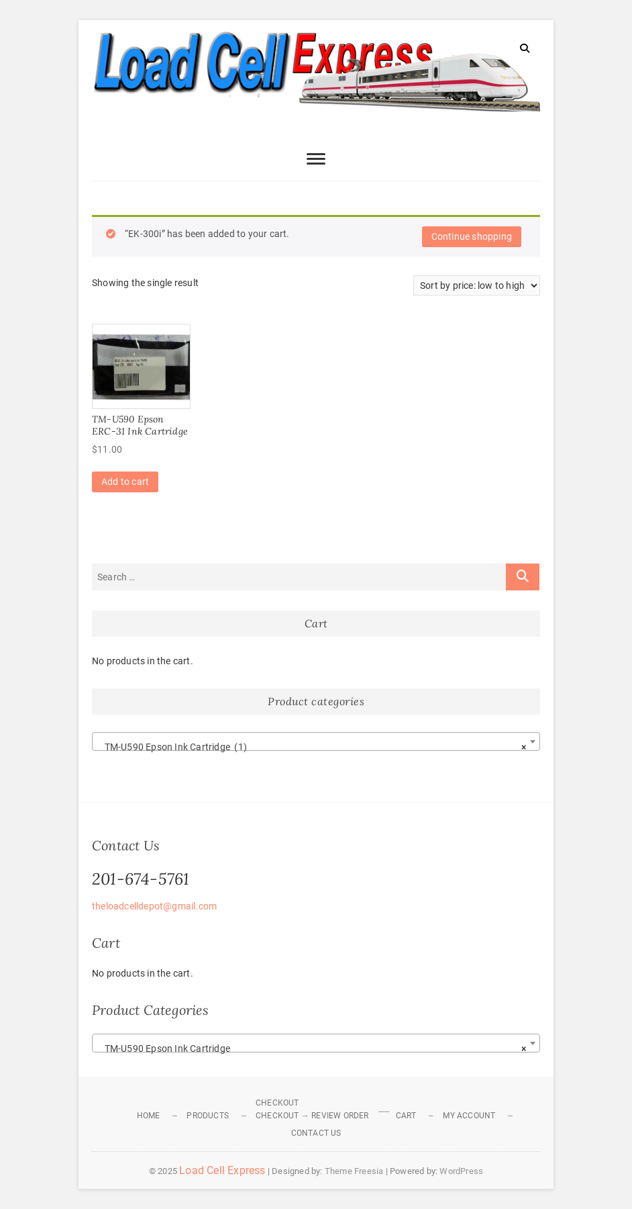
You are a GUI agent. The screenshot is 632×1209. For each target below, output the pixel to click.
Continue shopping (471, 236)
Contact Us (316, 1133)
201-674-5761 (140, 878)
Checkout (277, 1103)
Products (208, 1115)
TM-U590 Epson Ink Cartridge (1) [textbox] (312, 746)
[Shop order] (476, 285)
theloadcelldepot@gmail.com (154, 906)
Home (148, 1115)
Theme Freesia (354, 1171)
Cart (406, 1115)
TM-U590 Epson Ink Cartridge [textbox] (312, 1048)
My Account (469, 1115)
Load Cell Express (222, 1170)
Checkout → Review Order (312, 1115)
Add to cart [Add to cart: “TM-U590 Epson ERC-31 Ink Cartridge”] (125, 481)
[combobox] (316, 741)
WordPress (461, 1171)
